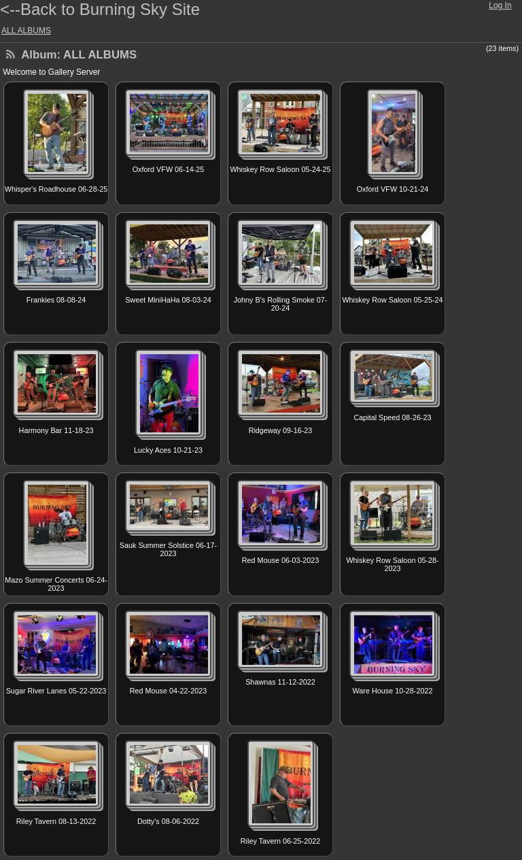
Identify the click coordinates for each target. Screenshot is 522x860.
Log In (500, 5)
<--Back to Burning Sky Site (100, 9)
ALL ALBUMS (26, 30)
